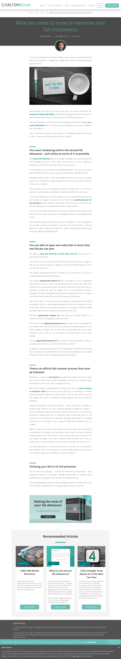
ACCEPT (113, 642)
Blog (42, 13)
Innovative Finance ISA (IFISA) (41, 114)
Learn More (91, 642)
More (91, 5)
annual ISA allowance (42, 159)
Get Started (112, 5)
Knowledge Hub (78, 5)
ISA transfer (54, 377)
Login (100, 5)
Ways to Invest (55, 5)
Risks (67, 5)
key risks (75, 656)
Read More (29, 607)
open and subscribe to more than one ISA (58, 254)
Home (31, 13)
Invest (42, 5)
